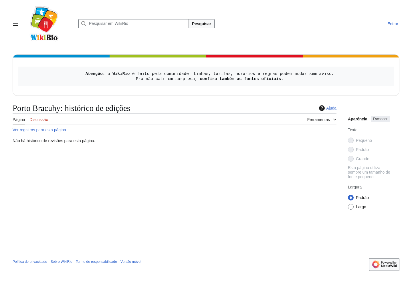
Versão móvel (130, 262)
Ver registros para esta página (39, 130)
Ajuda (327, 108)
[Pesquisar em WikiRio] (133, 23)
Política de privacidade (30, 262)
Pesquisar (201, 23)
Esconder (380, 119)
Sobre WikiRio (61, 262)
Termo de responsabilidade (96, 262)
